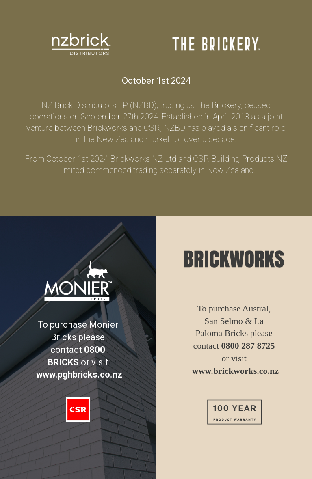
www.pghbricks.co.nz (79, 374)
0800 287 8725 (248, 346)
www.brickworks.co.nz (235, 371)
